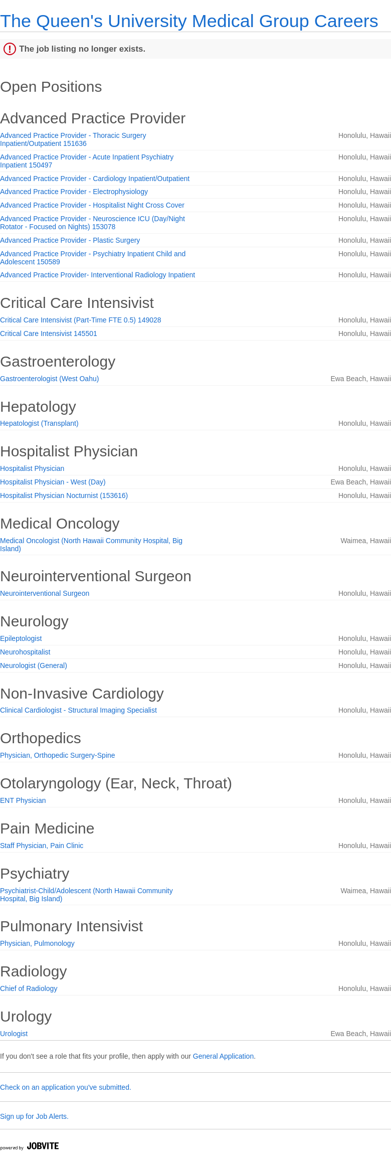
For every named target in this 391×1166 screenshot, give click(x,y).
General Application (223, 1056)
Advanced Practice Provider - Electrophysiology (74, 192)
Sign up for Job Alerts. (34, 1116)
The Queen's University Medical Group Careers (189, 21)
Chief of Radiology (28, 988)
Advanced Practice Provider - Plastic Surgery (70, 240)
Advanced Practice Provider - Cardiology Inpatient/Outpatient (94, 179)
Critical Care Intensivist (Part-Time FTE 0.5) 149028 (80, 320)
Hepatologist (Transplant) (39, 423)
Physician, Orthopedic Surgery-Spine (57, 755)
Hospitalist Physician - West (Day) (53, 482)
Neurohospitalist (25, 652)
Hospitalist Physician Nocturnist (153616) (64, 495)
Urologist (14, 1034)
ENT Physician (23, 800)
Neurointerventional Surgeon (44, 593)
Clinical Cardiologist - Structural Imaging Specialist (78, 710)
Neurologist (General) (33, 665)
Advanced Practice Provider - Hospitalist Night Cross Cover (92, 205)
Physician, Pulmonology (37, 943)
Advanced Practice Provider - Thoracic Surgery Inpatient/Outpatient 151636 (73, 139)
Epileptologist (21, 638)
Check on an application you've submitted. (65, 1087)
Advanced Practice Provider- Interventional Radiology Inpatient (97, 275)
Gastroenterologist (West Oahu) (49, 379)
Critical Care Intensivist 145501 (48, 333)
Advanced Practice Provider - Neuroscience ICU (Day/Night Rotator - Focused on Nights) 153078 (92, 223)
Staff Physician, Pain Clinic (41, 846)
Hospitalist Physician (32, 468)
